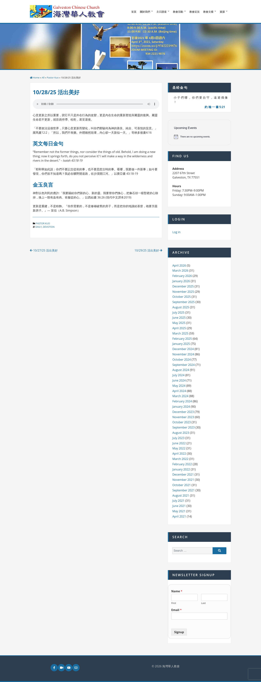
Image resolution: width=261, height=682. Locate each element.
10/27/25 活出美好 (44, 250)
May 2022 (178, 448)
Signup (179, 632)
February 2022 (182, 464)
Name (176, 591)
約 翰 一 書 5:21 (215, 107)
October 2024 (181, 360)
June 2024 (179, 380)
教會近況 (194, 11)
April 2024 (179, 391)
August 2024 (180, 370)
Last (203, 603)
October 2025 (181, 297)
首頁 (133, 11)
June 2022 (179, 443)
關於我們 (145, 11)
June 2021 (179, 506)
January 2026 (181, 281)
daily (38, 226)
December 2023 (183, 412)
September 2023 (183, 427)
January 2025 (181, 344)
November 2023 (183, 417)
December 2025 (183, 286)
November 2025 (183, 292)
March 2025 (180, 333)
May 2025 (178, 323)
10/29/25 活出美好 (148, 250)
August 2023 (180, 433)
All (43, 77)
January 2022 (181, 469)
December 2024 (183, 349)
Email (176, 610)
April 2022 (179, 454)
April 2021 (179, 516)
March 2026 (180, 271)
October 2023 (181, 422)
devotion (49, 226)
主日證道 (161, 11)
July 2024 (178, 375)
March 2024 (180, 396)
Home (36, 77)
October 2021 (181, 485)
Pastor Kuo (53, 77)
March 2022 (180, 459)
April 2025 (179, 328)
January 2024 (181, 407)
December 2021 (183, 474)
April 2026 (179, 265)
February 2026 (182, 276)
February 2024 (182, 401)
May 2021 (178, 511)
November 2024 (183, 354)
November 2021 (183, 480)
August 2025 (180, 307)
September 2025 (183, 302)
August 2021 (180, 496)
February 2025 (182, 339)
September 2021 (183, 490)
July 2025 (178, 312)
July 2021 (178, 501)
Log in (176, 232)
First (173, 603)
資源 (222, 11)
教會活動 (178, 11)
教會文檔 (208, 11)
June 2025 (179, 318)
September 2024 (183, 365)
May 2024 (178, 386)
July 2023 (178, 438)
